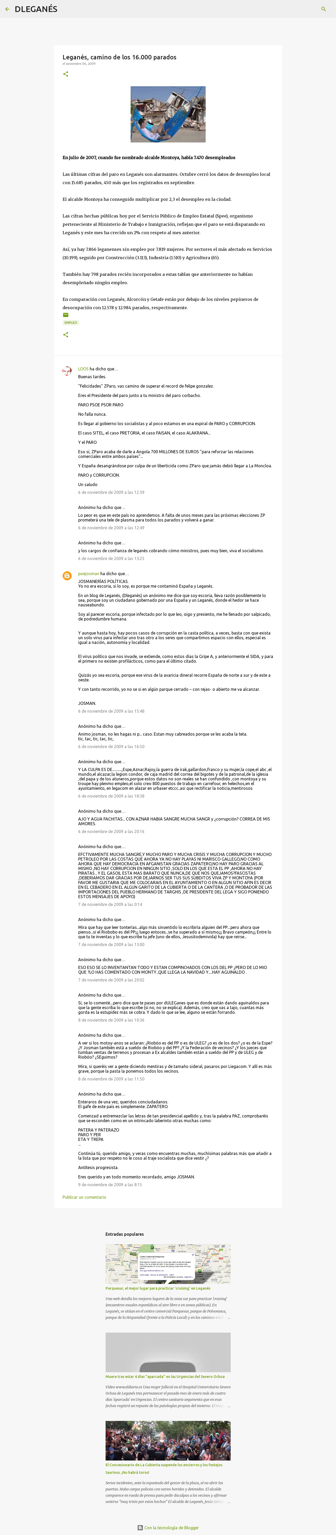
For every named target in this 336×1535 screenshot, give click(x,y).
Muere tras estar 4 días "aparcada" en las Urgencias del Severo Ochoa (165, 1377)
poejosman (88, 573)
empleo (71, 322)
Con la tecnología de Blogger (168, 1527)
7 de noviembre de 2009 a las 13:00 (111, 944)
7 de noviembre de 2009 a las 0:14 (110, 904)
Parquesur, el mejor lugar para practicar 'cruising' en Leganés (158, 1288)
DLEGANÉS (36, 9)
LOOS (83, 368)
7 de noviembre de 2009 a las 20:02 (111, 980)
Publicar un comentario (84, 1197)
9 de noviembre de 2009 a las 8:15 (110, 1184)
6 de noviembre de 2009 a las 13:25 (111, 558)
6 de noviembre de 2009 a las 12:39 (111, 492)
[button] (66, 74)
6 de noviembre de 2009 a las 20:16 (111, 831)
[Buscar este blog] (304, 9)
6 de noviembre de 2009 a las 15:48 (111, 711)
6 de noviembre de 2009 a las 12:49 (111, 527)
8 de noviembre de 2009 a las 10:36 (111, 1020)
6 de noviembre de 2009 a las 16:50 (111, 746)
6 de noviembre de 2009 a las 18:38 (111, 796)
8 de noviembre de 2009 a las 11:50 (111, 1079)
